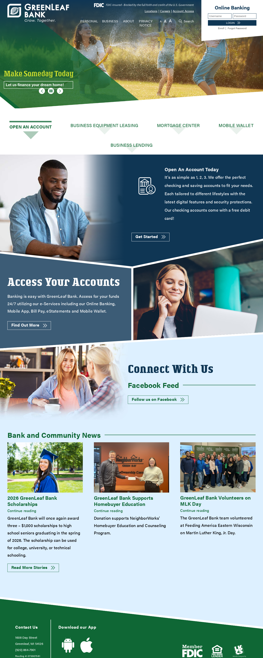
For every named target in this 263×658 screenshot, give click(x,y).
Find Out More (29, 306)
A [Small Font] (161, 21)
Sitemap (248, 653)
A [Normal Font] (165, 21)
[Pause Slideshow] (49, 90)
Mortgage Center (147, 126)
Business (110, 21)
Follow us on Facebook (158, 381)
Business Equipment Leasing (86, 126)
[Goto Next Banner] (60, 91)
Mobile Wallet (193, 126)
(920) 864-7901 (25, 631)
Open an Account (25, 126)
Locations (151, 11)
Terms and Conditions (139, 653)
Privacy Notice (145, 23)
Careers (165, 11)
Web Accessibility (22, 653)
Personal (89, 21)
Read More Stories (33, 549)
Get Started (150, 218)
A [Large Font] (170, 20)
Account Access (183, 11)
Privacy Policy (198, 653)
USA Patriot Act (79, 653)
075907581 (34, 637)
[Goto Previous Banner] (42, 91)
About (128, 21)
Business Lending (238, 126)
